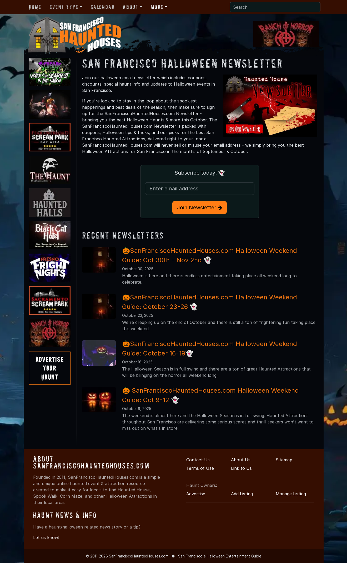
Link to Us (241, 468)
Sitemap (284, 459)
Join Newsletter (199, 207)
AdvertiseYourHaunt (50, 368)
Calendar (103, 7)
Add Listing (242, 493)
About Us (240, 459)
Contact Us (198, 459)
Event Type (64, 7)
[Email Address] (199, 188)
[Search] (275, 7)
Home (35, 7)
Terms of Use (200, 468)
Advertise (195, 493)
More (157, 7)
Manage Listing (291, 493)
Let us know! (46, 537)
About (130, 7)
